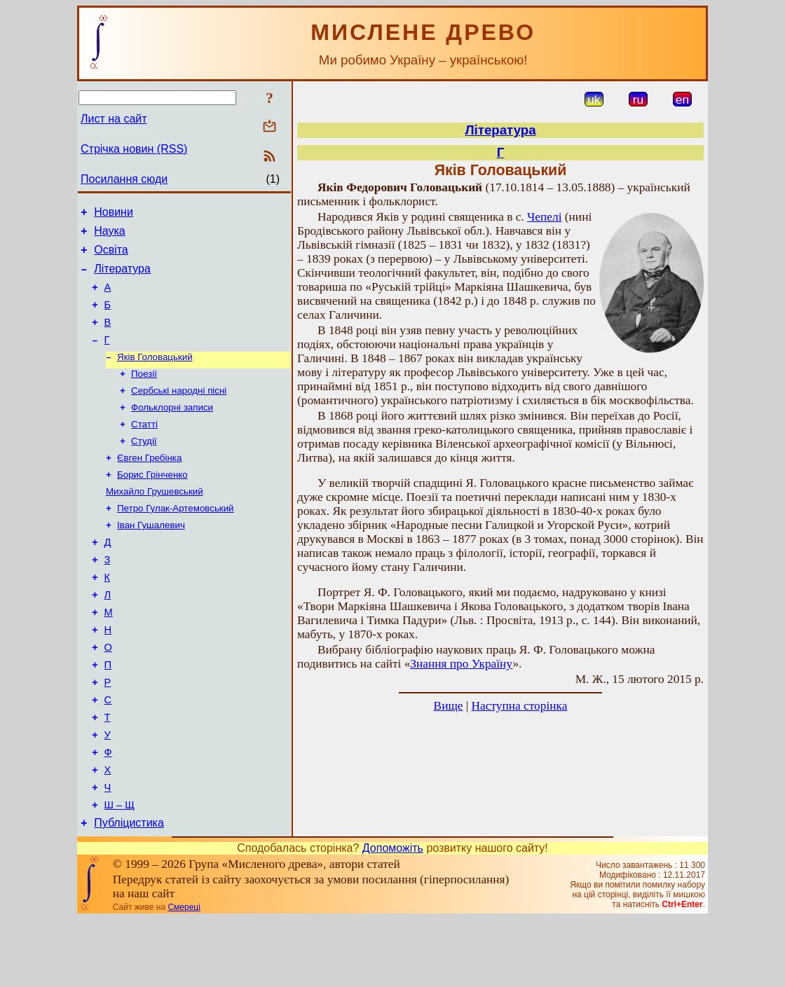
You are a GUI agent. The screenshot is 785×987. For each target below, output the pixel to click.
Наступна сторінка (520, 705)
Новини (113, 214)
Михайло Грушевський (154, 521)
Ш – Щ (119, 870)
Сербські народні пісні (178, 411)
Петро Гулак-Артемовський (175, 539)
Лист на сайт (114, 119)
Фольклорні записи (172, 430)
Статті (144, 448)
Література (122, 277)
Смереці (184, 975)
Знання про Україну (461, 663)
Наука (109, 235)
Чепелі (544, 216)
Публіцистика (129, 891)
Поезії (144, 393)
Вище (448, 705)
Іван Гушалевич (151, 557)
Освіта (111, 256)
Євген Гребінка (149, 484)
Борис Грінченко (152, 502)
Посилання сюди (124, 179)
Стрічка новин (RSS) (134, 149)
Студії (144, 466)
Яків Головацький (155, 375)
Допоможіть (392, 916)
